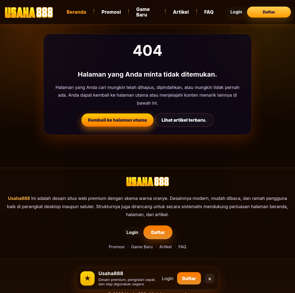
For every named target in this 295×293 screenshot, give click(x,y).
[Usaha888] (28, 10)
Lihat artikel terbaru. (184, 116)
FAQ (215, 10)
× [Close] (210, 276)
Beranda (78, 10)
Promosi (113, 10)
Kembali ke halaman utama (117, 116)
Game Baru (151, 10)
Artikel (187, 10)
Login (240, 10)
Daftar (269, 10)
